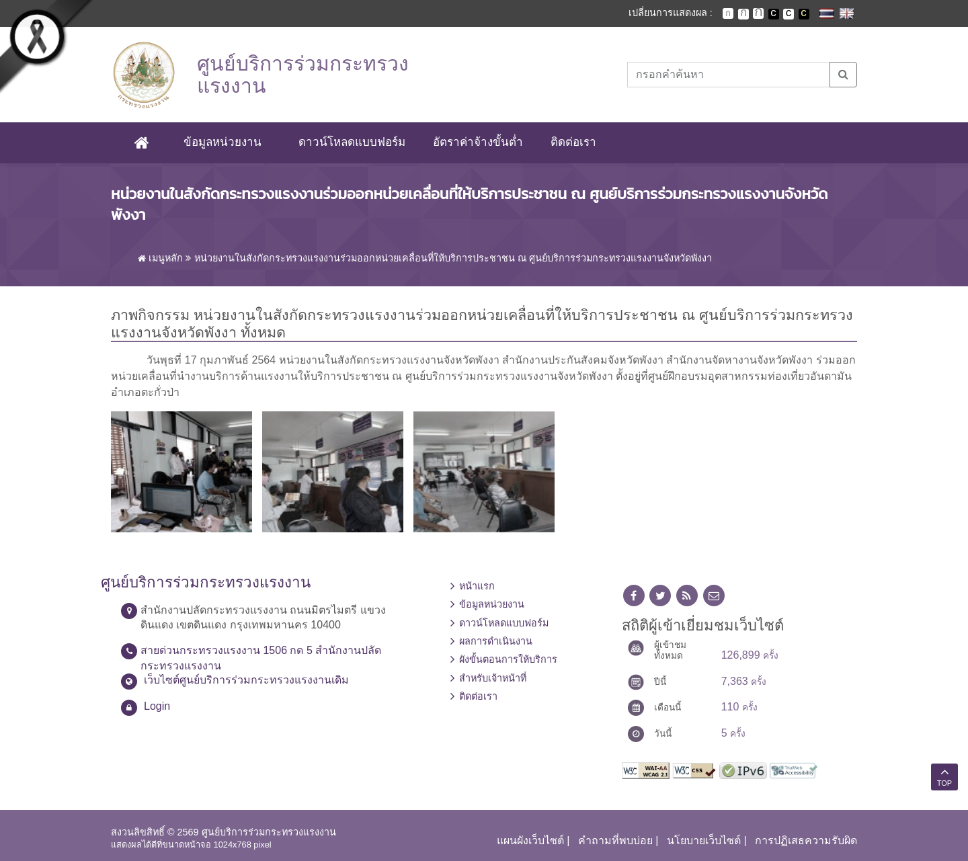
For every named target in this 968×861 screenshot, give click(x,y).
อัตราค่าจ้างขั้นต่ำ (478, 142)
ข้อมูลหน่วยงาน (222, 142)
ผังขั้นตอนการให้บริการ (508, 659)
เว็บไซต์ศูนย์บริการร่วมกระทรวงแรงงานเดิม (246, 680)
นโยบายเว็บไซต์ (704, 840)
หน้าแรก (477, 586)
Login (157, 706)
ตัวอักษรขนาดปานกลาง (743, 14)
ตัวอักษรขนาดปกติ (728, 13)
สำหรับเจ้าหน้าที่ (492, 678)
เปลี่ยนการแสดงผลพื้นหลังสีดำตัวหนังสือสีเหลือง (804, 14)
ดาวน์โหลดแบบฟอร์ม (351, 142)
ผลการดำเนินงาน (495, 641)
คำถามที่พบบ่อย (615, 840)
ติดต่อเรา (573, 142)
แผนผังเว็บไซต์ (530, 840)
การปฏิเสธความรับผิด (806, 840)
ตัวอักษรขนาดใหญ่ (758, 13)
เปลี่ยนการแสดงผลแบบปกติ (788, 14)
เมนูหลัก (160, 258)
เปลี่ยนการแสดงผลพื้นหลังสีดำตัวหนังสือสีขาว (773, 14)
